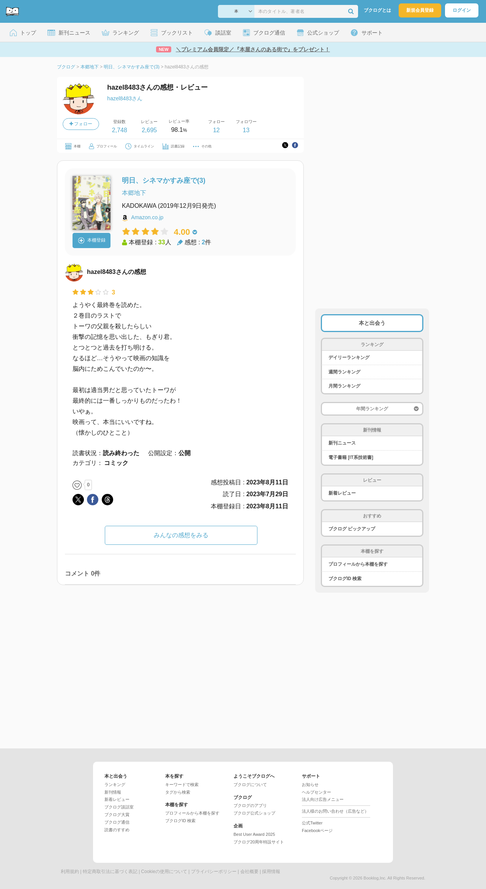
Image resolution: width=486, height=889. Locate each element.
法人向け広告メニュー (323, 799)
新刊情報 (112, 792)
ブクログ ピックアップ (351, 529)
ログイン (462, 10)
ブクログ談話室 (119, 807)
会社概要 (249, 871)
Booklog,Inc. (375, 878)
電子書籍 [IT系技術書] (350, 457)
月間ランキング (344, 386)
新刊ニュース (342, 443)
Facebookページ (317, 830)
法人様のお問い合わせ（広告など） (335, 811)
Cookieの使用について (164, 871)
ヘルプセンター (316, 792)
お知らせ (310, 784)
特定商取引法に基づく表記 (110, 871)
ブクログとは (377, 10)
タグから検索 (177, 792)
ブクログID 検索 (344, 578)
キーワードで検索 (182, 784)
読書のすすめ (116, 829)
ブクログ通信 (116, 822)
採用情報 (271, 871)
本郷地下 (134, 193)
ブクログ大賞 (116, 814)
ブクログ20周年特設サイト (259, 842)
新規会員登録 (420, 10)
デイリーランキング (348, 357)
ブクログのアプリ (250, 805)
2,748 (119, 130)
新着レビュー (342, 493)
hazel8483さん (124, 98)
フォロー (80, 124)
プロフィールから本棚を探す (358, 564)
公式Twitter (312, 823)
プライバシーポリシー (214, 871)
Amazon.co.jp (147, 217)
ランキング (114, 784)
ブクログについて (250, 784)
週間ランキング (344, 372)
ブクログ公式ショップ (254, 813)
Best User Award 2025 (254, 834)
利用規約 (70, 871)
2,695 (149, 130)
